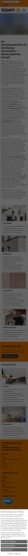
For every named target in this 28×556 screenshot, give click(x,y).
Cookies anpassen (7, 549)
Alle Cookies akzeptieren (9, 541)
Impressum (10, 553)
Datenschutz (17, 553)
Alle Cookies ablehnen (8, 545)
